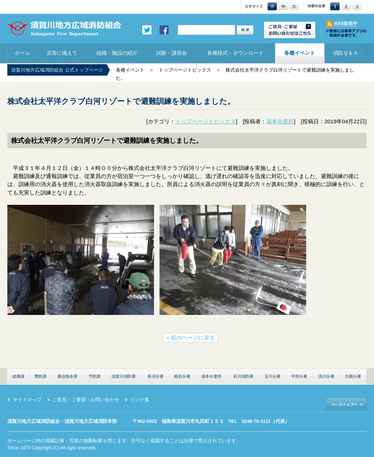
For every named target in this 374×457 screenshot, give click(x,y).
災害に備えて (62, 53)
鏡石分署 (182, 376)
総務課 (18, 376)
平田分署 (299, 376)
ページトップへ (346, 403)
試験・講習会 (171, 53)
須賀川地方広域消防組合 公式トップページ (57, 70)
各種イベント (299, 53)
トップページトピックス (185, 70)
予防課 (94, 376)
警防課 (40, 376)
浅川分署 (326, 376)
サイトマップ (27, 399)
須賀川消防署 (123, 376)
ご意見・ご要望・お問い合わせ (85, 399)
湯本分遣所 (280, 121)
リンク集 (139, 399)
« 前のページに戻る (190, 338)
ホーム (22, 53)
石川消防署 (243, 376)
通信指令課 (67, 376)
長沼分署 (155, 376)
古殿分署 (353, 376)
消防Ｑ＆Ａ (345, 53)
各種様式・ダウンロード (235, 53)
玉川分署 (272, 376)
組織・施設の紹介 (117, 53)
